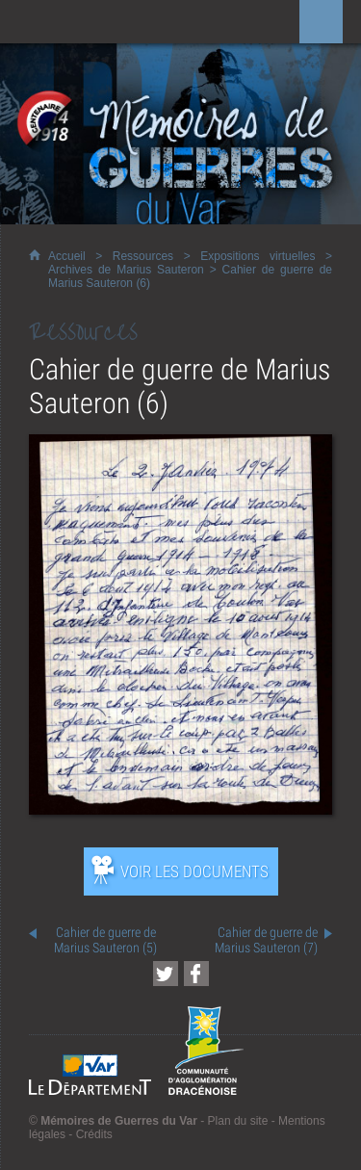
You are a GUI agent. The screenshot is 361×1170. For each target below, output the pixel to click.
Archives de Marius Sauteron (126, 269)
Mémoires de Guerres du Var (118, 1121)
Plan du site (238, 1121)
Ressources (143, 256)
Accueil (67, 256)
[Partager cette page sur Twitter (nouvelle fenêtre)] (165, 973)
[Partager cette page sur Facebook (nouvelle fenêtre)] (196, 973)
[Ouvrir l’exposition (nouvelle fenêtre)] (180, 809)
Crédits (94, 1134)
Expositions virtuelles (257, 256)
